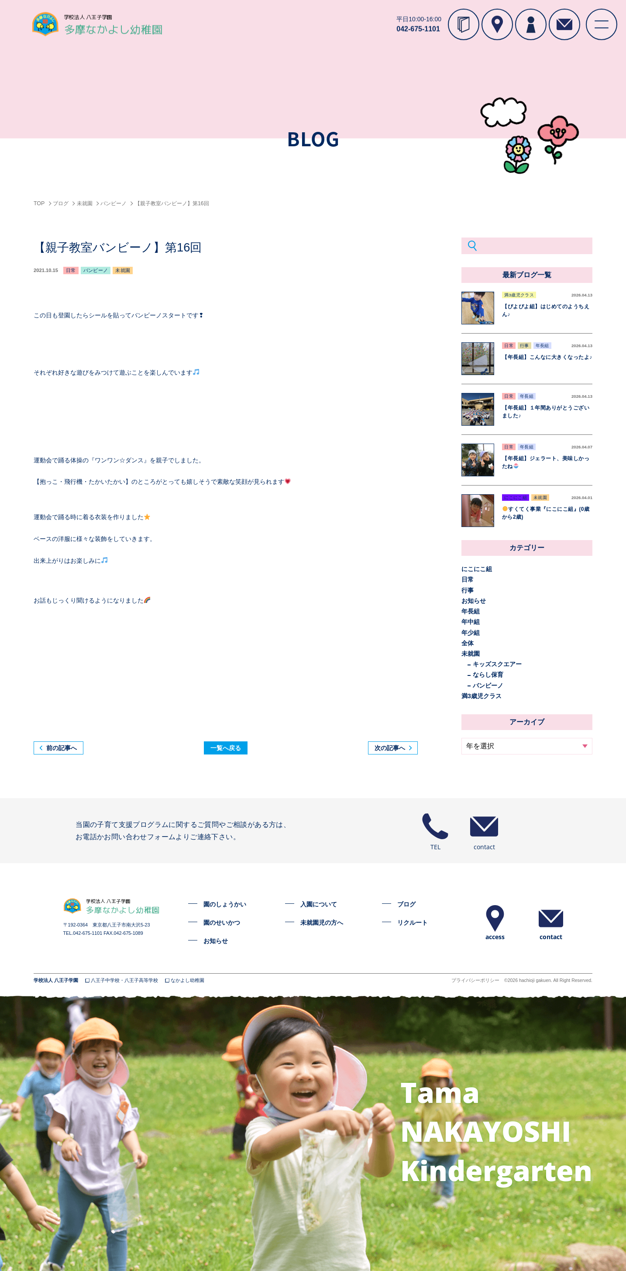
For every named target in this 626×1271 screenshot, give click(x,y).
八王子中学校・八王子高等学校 (124, 980)
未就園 (470, 653)
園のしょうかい (224, 904)
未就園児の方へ (321, 922)
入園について (318, 904)
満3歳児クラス (481, 695)
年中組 (470, 621)
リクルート (412, 922)
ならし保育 (488, 674)
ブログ (406, 904)
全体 (467, 643)
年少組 (470, 632)
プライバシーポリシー (475, 980)
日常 (467, 579)
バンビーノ (488, 685)
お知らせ (473, 600)
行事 (467, 590)
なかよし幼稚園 (187, 980)
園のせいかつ (221, 922)
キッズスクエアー (497, 664)
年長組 (470, 611)
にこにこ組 (476, 568)
